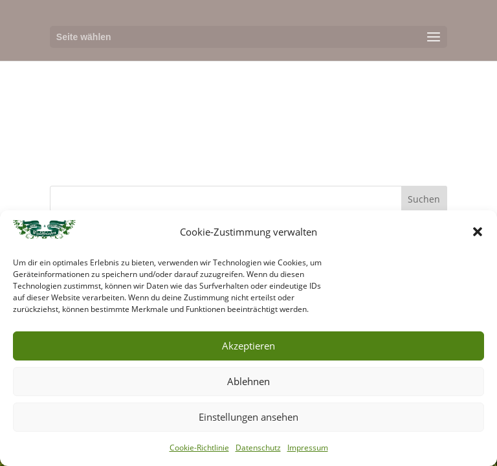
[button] (477, 231)
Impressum (307, 447)
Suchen (424, 199)
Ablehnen (248, 381)
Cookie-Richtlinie (199, 447)
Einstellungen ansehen (248, 416)
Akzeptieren (248, 345)
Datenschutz (258, 447)
